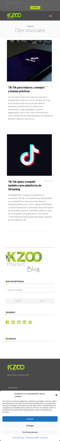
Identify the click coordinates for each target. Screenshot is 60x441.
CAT (13, 2)
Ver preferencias (30, 432)
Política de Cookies (18, 437)
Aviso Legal (43, 437)
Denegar (30, 426)
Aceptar (30, 419)
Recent (42, 301)
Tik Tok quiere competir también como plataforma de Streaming (24, 185)
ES (7, 2)
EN (18, 2)
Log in (35, 7)
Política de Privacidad (32, 437)
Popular (18, 301)
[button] (56, 395)
